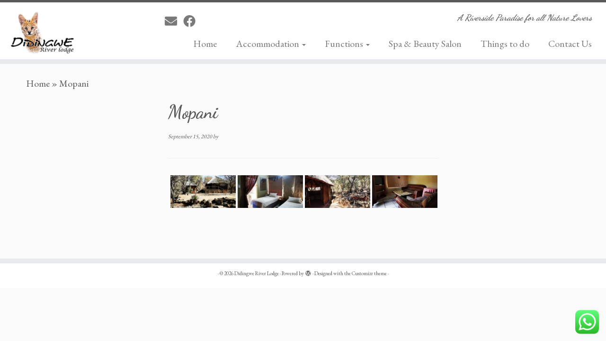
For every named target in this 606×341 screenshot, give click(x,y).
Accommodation (271, 43)
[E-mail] (174, 21)
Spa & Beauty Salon (425, 43)
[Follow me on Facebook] (192, 21)
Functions (347, 43)
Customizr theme (369, 273)
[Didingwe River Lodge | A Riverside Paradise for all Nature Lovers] (70, 30)
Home (205, 43)
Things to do (505, 43)
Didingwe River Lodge (256, 273)
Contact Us (570, 43)
